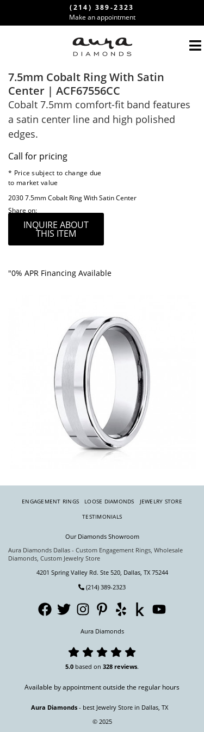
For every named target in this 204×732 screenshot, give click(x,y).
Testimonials (102, 516)
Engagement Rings (50, 501)
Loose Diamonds (109, 501)
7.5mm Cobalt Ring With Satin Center (81, 197)
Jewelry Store (161, 501)
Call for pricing (37, 156)
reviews (125, 666)
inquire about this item (56, 229)
